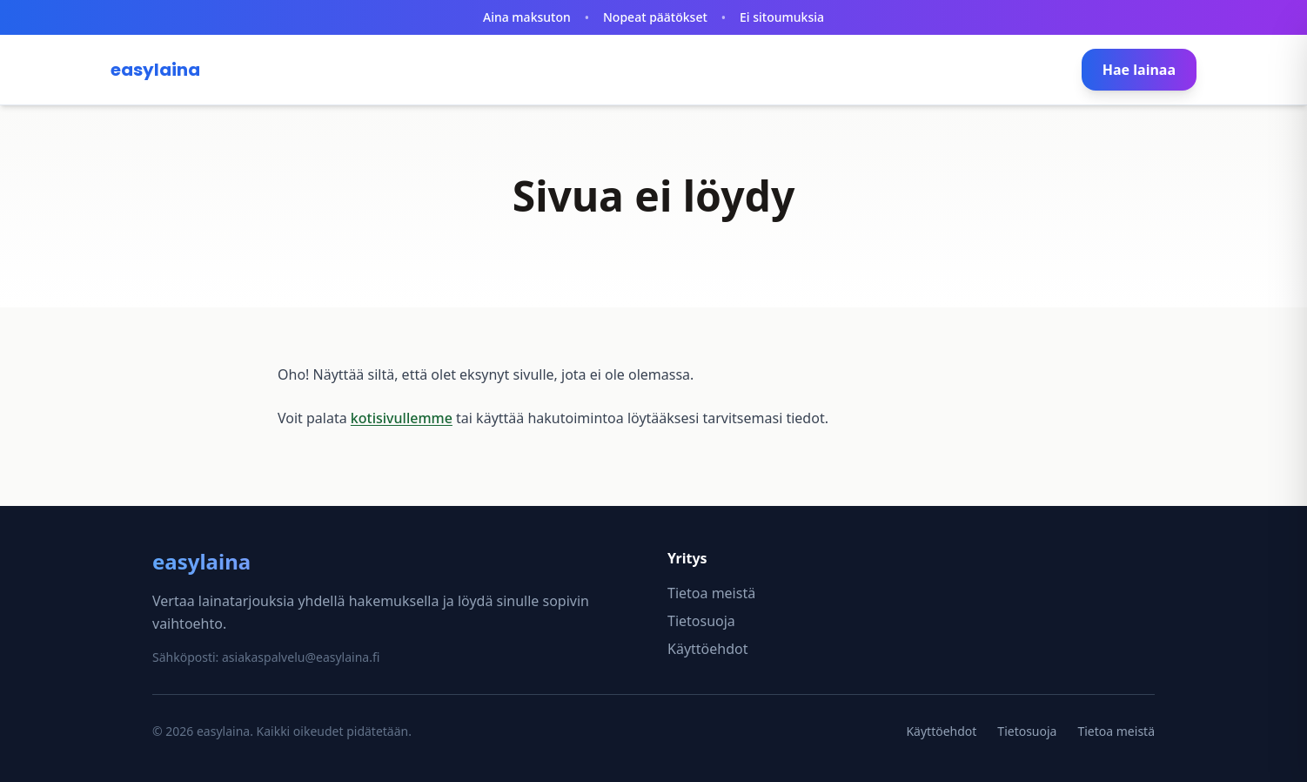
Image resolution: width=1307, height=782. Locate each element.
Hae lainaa (1139, 69)
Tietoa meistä (711, 593)
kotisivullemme (401, 418)
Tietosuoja (701, 620)
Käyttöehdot (707, 648)
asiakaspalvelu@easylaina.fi (300, 657)
